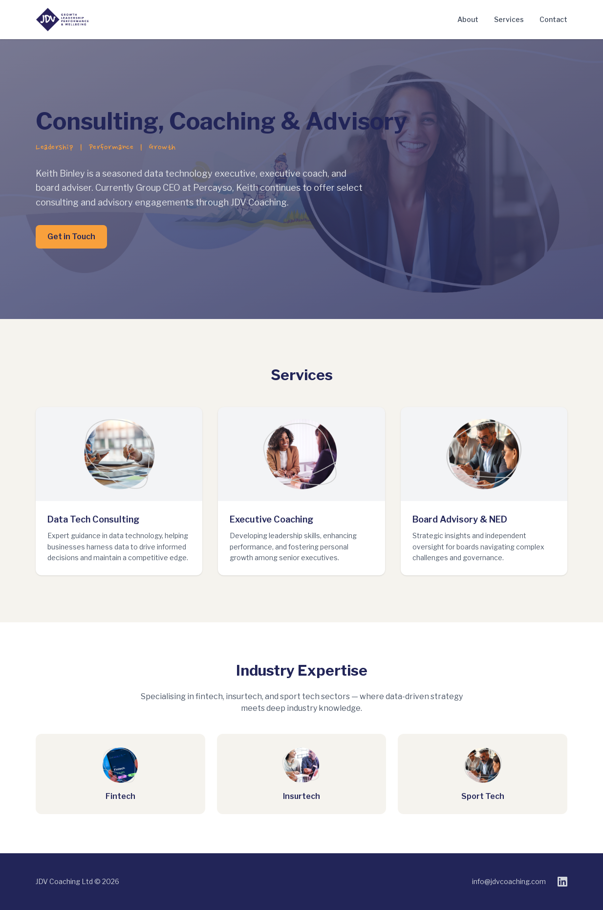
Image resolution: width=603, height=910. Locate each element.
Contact (553, 19)
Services (509, 19)
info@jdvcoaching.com (509, 881)
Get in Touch (71, 236)
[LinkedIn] (562, 882)
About (467, 19)
